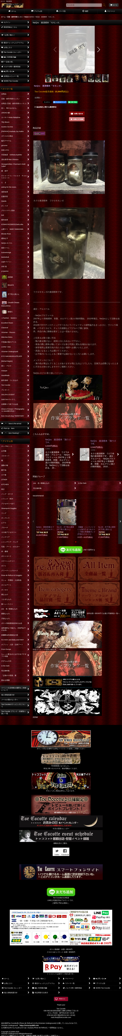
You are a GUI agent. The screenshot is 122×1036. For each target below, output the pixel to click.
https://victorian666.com (29, 1025)
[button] (55, 49)
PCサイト (62, 999)
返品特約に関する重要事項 (45, 107)
